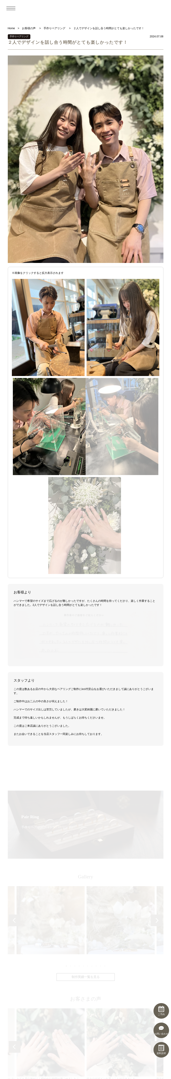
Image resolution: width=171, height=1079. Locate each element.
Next (156, 695)
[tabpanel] (121, 695)
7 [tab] (91, 741)
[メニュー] (11, 8)
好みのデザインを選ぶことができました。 (121, 819)
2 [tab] (70, 741)
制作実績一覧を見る (86, 752)
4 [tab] (78, 741)
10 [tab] (104, 741)
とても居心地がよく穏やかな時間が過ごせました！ (51, 819)
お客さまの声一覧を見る (85, 883)
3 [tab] (74, 741)
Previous (14, 695)
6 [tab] (87, 741)
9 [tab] (100, 741)
